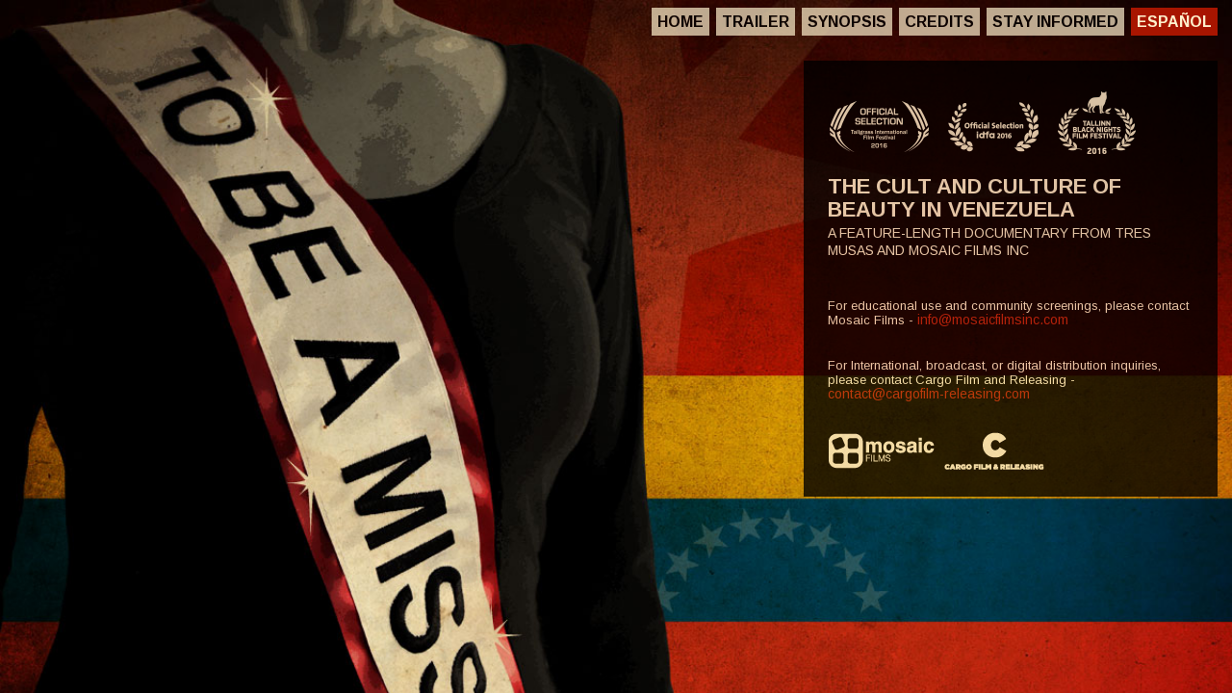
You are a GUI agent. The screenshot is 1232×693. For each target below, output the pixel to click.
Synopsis (847, 21)
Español (1174, 21)
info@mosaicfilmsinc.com (992, 319)
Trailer (755, 21)
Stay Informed (1055, 21)
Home (680, 21)
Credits (939, 21)
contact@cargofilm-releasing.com (929, 393)
